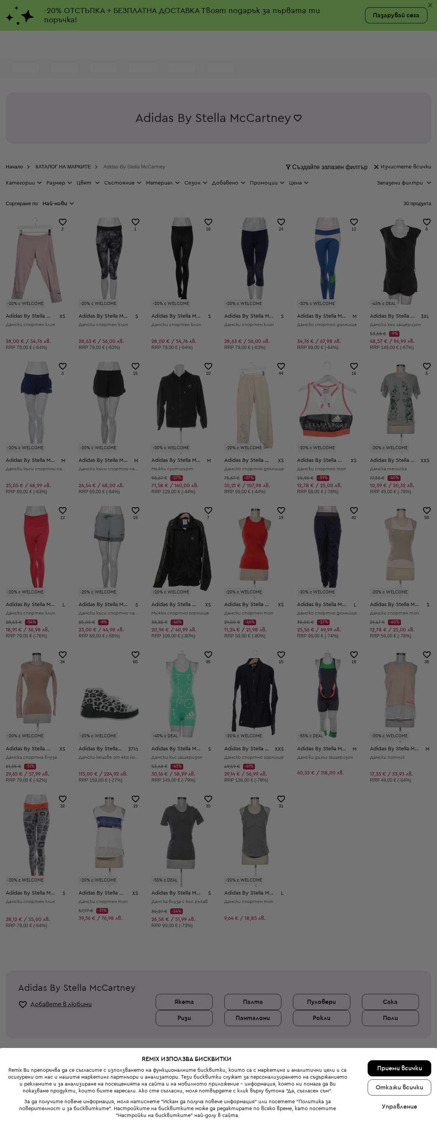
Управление (399, 1059)
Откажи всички (399, 1039)
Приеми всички (399, 1020)
